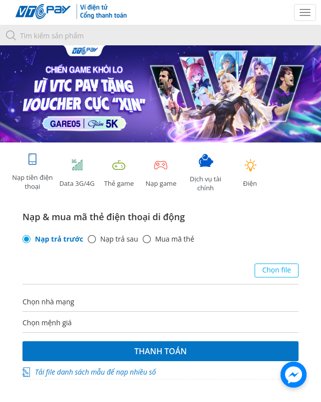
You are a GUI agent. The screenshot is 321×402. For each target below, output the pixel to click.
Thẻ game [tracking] (119, 173)
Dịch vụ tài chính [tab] (206, 173)
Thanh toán (160, 351)
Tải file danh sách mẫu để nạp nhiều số (95, 372)
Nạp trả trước (59, 239)
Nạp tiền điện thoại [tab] (32, 171)
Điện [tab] (250, 173)
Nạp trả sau (119, 239)
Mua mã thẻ (174, 239)
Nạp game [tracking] (161, 173)
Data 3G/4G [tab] (77, 173)
